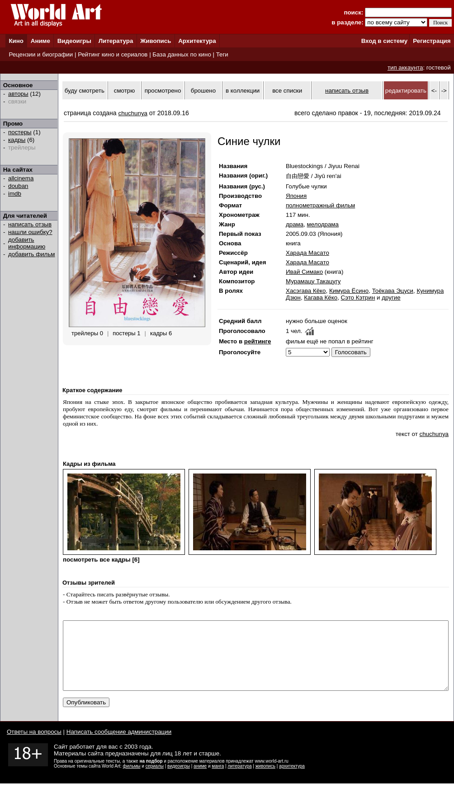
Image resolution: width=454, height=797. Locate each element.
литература (239, 779)
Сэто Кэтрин (358, 297)
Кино (16, 41)
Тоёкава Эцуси (392, 290)
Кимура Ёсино (349, 290)
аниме (200, 779)
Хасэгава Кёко (306, 290)
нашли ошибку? (30, 232)
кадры (16, 139)
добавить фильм (31, 254)
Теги (222, 54)
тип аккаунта (405, 67)
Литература (116, 41)
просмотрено (163, 90)
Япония (296, 195)
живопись (265, 779)
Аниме (40, 41)
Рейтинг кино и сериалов (112, 54)
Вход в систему (384, 41)
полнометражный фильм (320, 205)
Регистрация (431, 41)
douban (18, 186)
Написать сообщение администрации (118, 745)
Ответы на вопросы (34, 745)
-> (444, 90)
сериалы (155, 779)
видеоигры (178, 779)
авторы (18, 93)
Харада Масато (307, 252)
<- (434, 90)
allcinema (20, 178)
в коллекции (243, 90)
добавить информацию (26, 243)
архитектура (292, 779)
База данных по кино (181, 54)
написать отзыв (30, 224)
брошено (203, 90)
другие (391, 297)
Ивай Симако (304, 271)
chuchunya (132, 113)
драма (294, 224)
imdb (14, 193)
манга (218, 779)
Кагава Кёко (320, 297)
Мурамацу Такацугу (313, 281)
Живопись (155, 41)
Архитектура (197, 41)
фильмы (132, 779)
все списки (287, 90)
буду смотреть (84, 90)
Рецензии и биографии (41, 54)
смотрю (124, 90)
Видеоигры (74, 41)
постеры (20, 132)
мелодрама (323, 224)
